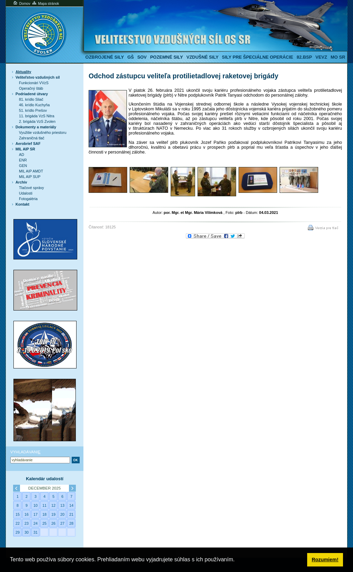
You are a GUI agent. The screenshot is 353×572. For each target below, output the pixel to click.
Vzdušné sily (202, 57)
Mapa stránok (45, 4)
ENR (23, 160)
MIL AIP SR (25, 149)
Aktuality (23, 72)
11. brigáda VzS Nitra (36, 116)
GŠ (130, 57)
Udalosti (25, 193)
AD (21, 154)
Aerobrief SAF (28, 143)
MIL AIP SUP (29, 177)
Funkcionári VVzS (34, 83)
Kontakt (22, 204)
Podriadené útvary (32, 94)
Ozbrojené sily (104, 57)
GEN (23, 166)
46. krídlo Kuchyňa (34, 105)
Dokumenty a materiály (36, 127)
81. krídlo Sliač (31, 99)
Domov (21, 4)
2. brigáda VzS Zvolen (37, 121)
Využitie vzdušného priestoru (42, 132)
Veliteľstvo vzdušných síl (38, 77)
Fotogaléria (28, 199)
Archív (21, 182)
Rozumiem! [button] (325, 559)
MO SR (338, 57)
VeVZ (321, 57)
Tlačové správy (31, 188)
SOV (142, 57)
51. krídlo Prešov (33, 110)
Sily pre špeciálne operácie (257, 57)
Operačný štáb (31, 88)
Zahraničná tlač (31, 138)
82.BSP (304, 57)
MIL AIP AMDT (31, 171)
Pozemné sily (166, 57)
